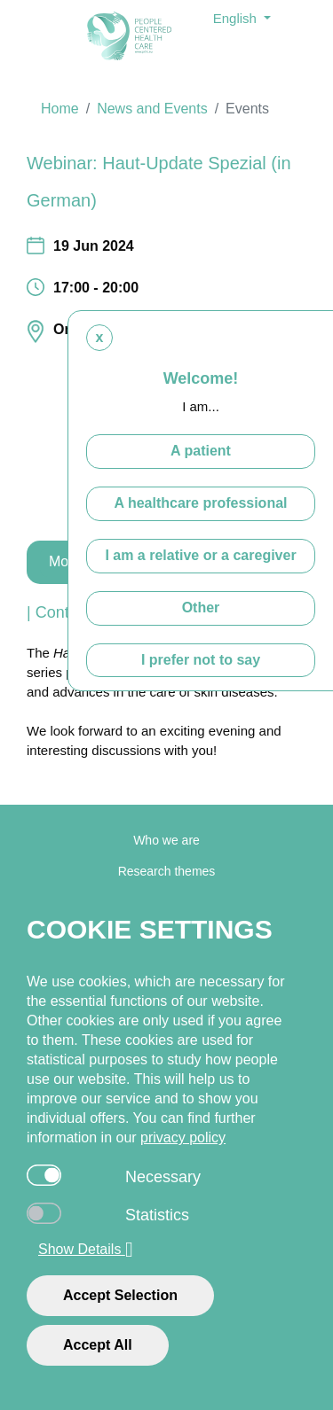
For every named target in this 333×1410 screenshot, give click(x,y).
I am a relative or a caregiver (200, 555)
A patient (200, 450)
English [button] (236, 18)
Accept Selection (120, 1295)
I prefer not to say (200, 658)
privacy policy (183, 1137)
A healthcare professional (200, 502)
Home (60, 108)
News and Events (152, 108)
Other (201, 607)
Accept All (97, 1344)
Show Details (85, 1249)
